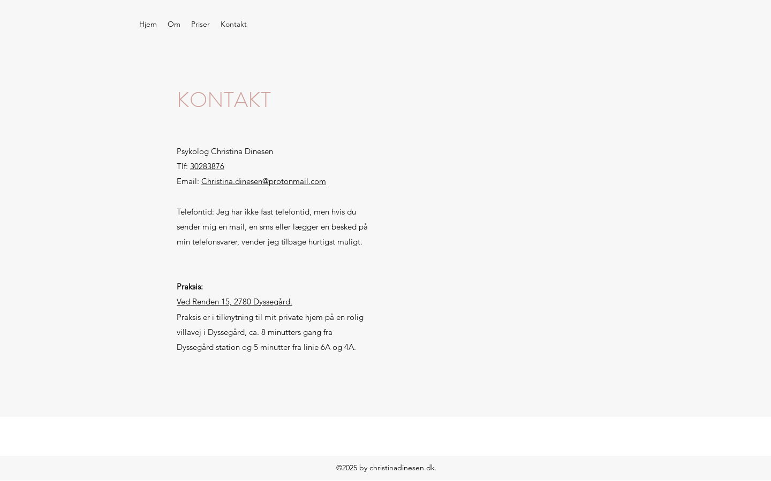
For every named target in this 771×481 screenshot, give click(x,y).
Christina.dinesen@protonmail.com (263, 181)
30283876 (207, 166)
